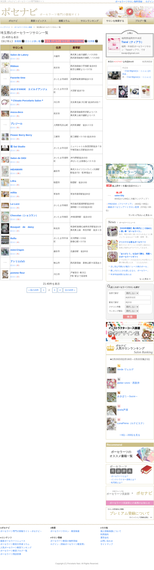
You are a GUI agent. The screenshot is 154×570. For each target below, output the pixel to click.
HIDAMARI (16, 169)
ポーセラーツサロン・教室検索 (64, 531)
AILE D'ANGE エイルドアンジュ (28, 89)
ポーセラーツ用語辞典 (10, 554)
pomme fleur (17, 272)
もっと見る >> (145, 279)
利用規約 (104, 534)
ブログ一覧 (140, 21)
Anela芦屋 (122, 409)
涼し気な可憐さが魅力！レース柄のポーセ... (130, 266)
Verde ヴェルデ (125, 369)
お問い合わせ (106, 541)
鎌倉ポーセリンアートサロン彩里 (123, 207)
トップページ (5, 27)
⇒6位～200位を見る (129, 435)
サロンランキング (90, 21)
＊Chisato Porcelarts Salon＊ (27, 100)
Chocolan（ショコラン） (24, 215)
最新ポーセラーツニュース (12, 541)
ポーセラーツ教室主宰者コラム (14, 544)
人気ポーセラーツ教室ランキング (16, 547)
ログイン (150, 1)
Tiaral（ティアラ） (133, 42)
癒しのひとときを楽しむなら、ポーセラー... (130, 270)
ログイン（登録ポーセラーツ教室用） (68, 544)
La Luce (15, 203)
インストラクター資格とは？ (123, 479)
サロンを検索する (115, 21)
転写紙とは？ (117, 482)
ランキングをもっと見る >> (140, 215)
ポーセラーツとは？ (119, 476)
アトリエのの (17, 261)
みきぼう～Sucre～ (127, 396)
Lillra (13, 181)
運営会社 (104, 537)
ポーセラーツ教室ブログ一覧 (13, 550)
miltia (13, 192)
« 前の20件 (33, 290)
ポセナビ (13, 21)
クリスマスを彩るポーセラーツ (132, 242)
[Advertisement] (30, 327)
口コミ (13, 59)
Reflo (13, 238)
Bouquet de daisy (22, 227)
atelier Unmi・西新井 (128, 382)
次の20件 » (70, 290)
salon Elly (119, 195)
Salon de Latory (19, 54)
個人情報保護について (110, 531)
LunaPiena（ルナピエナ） (131, 423)
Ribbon (14, 66)
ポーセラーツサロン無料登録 (128, 1)
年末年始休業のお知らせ (121, 274)
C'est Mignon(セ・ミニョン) (139, 77)
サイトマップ (106, 544)
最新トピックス (38, 21)
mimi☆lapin (17, 249)
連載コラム (64, 21)
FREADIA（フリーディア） (120, 204)
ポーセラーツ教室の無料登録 (63, 541)
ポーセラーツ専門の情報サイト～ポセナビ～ (21, 531)
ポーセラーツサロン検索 (23, 27)
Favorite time (17, 77)
